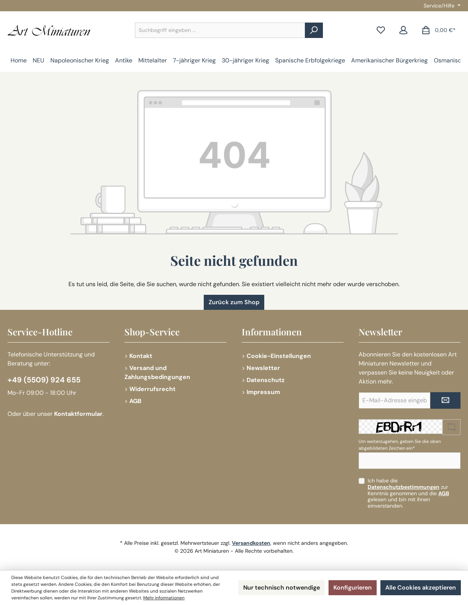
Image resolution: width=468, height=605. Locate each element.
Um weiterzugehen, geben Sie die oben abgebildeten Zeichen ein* (400, 444)
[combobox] (220, 30)
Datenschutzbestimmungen (403, 487)
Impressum (263, 392)
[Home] (19, 60)
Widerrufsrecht (152, 389)
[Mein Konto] (403, 30)
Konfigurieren (352, 587)
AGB (135, 401)
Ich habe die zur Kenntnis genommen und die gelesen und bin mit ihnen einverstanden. (408, 493)
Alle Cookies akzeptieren (420, 587)
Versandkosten (251, 543)
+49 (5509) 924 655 (44, 380)
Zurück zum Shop (234, 302)
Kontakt (140, 356)
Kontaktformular (78, 414)
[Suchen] (314, 30)
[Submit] (445, 400)
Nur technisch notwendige (281, 587)
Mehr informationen (164, 598)
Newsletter (263, 368)
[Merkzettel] (380, 30)
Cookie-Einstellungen (279, 356)
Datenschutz (266, 380)
